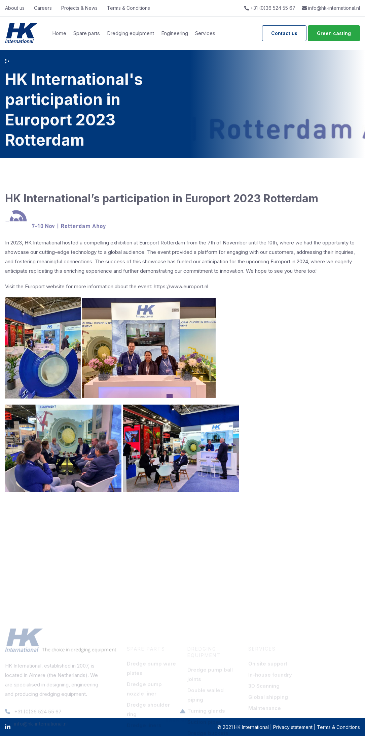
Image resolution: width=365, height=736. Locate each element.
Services (205, 33)
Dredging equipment (130, 33)
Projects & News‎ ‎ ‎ (80, 8)
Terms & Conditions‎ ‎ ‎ (130, 8)
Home (59, 33)
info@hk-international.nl (331, 8)
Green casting (334, 33)
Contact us (284, 33)
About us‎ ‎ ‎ (16, 8)
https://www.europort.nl (181, 286)
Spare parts (86, 33)
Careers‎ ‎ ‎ (44, 8)
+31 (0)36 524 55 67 (269, 8)
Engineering (174, 33)
